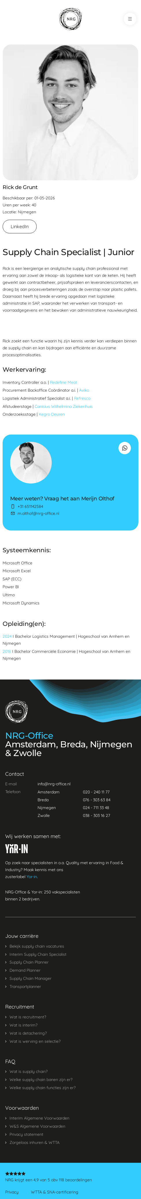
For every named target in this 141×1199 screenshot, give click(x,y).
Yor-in (32, 876)
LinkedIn (20, 226)
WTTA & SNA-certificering (54, 1192)
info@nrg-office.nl (54, 783)
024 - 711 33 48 (96, 807)
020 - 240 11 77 (96, 792)
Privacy (11, 1192)
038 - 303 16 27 (96, 815)
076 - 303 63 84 (96, 799)
